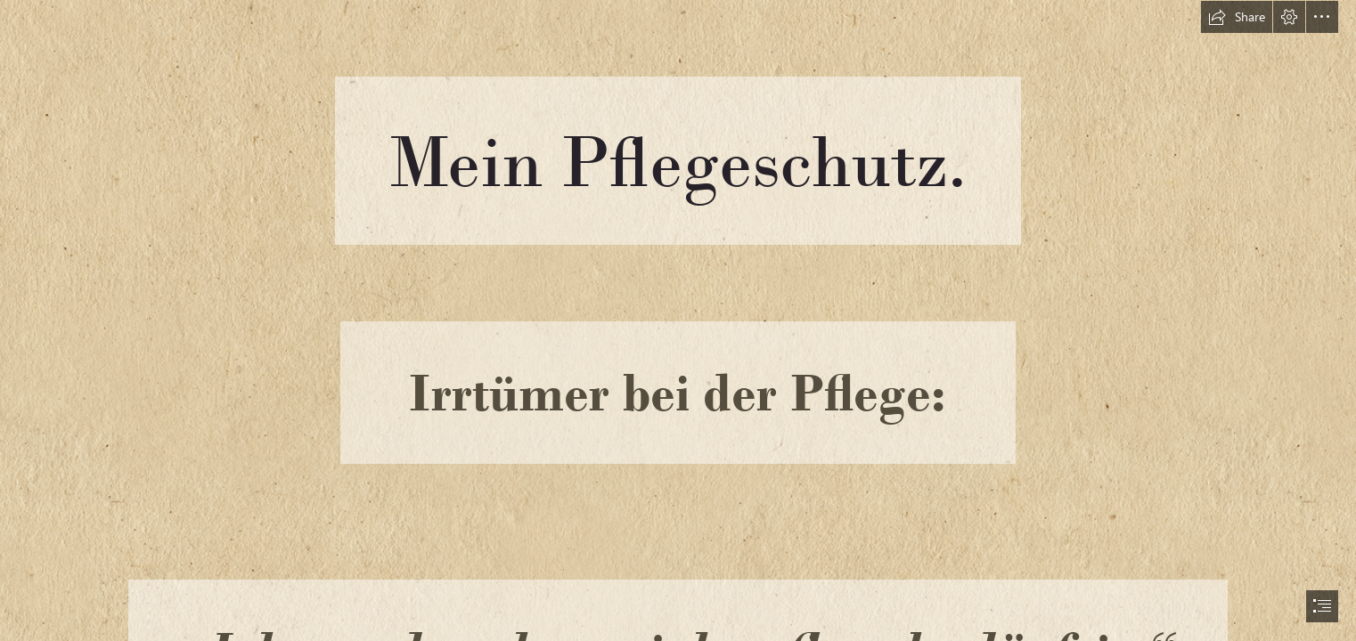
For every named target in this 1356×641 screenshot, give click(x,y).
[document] (678, 320)
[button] (1236, 17)
